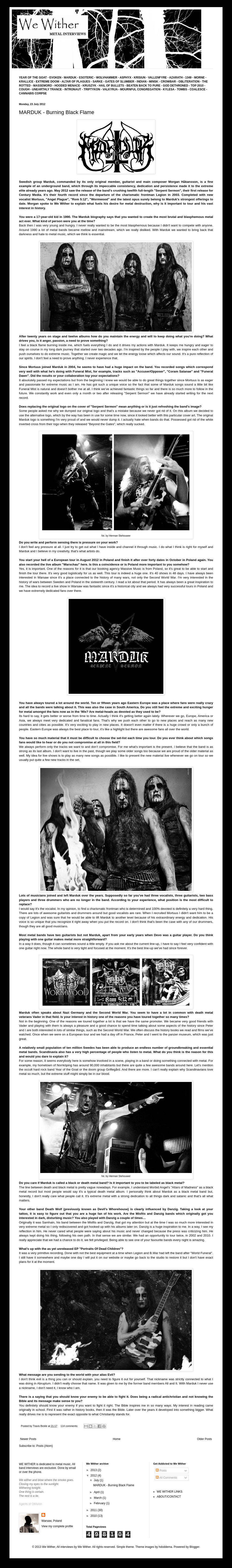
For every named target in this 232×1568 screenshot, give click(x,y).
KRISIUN (139, 77)
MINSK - (155, 81)
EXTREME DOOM (47, 81)
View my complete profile (57, 1526)
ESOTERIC (86, 77)
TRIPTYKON (92, 89)
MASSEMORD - (43, 85)
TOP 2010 (197, 85)
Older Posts (204, 1439)
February (100, 1503)
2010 (94, 1515)
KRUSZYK (89, 85)
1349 (188, 77)
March (98, 1497)
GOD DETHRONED (175, 85)
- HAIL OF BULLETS (110, 85)
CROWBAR (169, 81)
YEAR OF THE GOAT (33, 77)
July (97, 1480)
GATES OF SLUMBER (120, 81)
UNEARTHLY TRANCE (47, 89)
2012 (94, 1475)
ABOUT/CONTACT (169, 1496)
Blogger (194, 1547)
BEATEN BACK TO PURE (144, 85)
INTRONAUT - (74, 89)
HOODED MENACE (67, 85)
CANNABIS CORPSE (33, 93)
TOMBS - (183, 89)
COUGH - (25, 89)
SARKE (98, 81)
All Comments (166, 1477)
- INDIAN (141, 81)
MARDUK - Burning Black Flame (56, 112)
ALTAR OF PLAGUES (76, 81)
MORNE (199, 77)
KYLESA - (170, 89)
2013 (94, 1470)
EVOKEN (55, 77)
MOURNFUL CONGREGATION (140, 89)
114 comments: (69, 1426)
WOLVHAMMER (106, 77)
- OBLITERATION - (189, 81)
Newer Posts (28, 1439)
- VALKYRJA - (110, 89)
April (97, 1492)
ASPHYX (125, 77)
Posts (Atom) (44, 1446)
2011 (94, 1510)
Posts (161, 1470)
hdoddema (165, 1547)
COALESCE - (198, 89)
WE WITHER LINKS (169, 1491)
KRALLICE (26, 81)
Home (116, 1439)
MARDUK (69, 77)
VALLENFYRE (157, 77)
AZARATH (176, 77)
